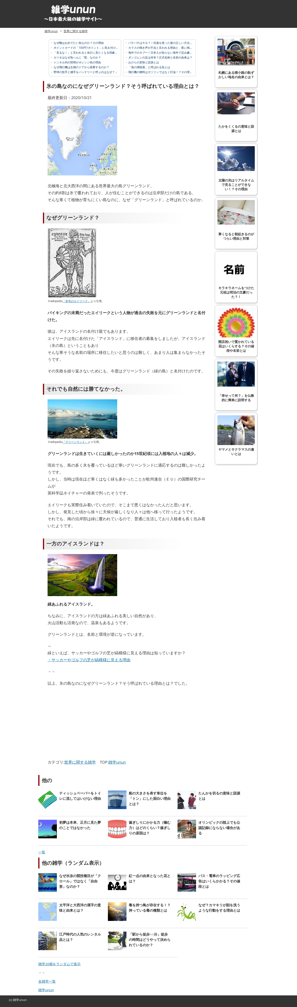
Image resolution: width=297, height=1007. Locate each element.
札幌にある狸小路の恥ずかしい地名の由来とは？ (236, 59)
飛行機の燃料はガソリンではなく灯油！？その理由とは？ (164, 72)
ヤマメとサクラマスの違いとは (236, 435)
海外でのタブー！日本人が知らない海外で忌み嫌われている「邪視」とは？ (175, 53)
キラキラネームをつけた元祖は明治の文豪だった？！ (236, 276)
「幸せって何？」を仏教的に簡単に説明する (236, 381)
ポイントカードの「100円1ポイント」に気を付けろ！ (87, 48)
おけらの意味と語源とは (143, 62)
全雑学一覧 (47, 981)
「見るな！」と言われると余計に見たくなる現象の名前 (88, 53)
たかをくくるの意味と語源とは (236, 112)
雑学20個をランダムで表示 (59, 964)
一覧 (41, 852)
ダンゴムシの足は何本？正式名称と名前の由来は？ (160, 57)
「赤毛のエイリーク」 (76, 301)
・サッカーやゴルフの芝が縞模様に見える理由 (89, 659)
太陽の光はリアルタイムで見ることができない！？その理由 (236, 168)
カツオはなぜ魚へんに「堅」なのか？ (77, 57)
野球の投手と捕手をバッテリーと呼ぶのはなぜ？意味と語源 (91, 72)
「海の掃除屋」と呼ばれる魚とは (149, 67)
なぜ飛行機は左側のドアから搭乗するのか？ (81, 67)
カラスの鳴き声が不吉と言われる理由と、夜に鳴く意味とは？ (167, 48)
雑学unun (51, 31)
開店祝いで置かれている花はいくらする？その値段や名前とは (236, 330)
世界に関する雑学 (76, 31)
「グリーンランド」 (75, 442)
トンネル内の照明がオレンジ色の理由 (77, 62)
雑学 (16, 1000)
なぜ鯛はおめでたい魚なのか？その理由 (78, 43)
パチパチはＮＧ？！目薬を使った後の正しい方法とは (161, 43)
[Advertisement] (87, 723)
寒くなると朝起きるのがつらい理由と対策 (236, 220)
